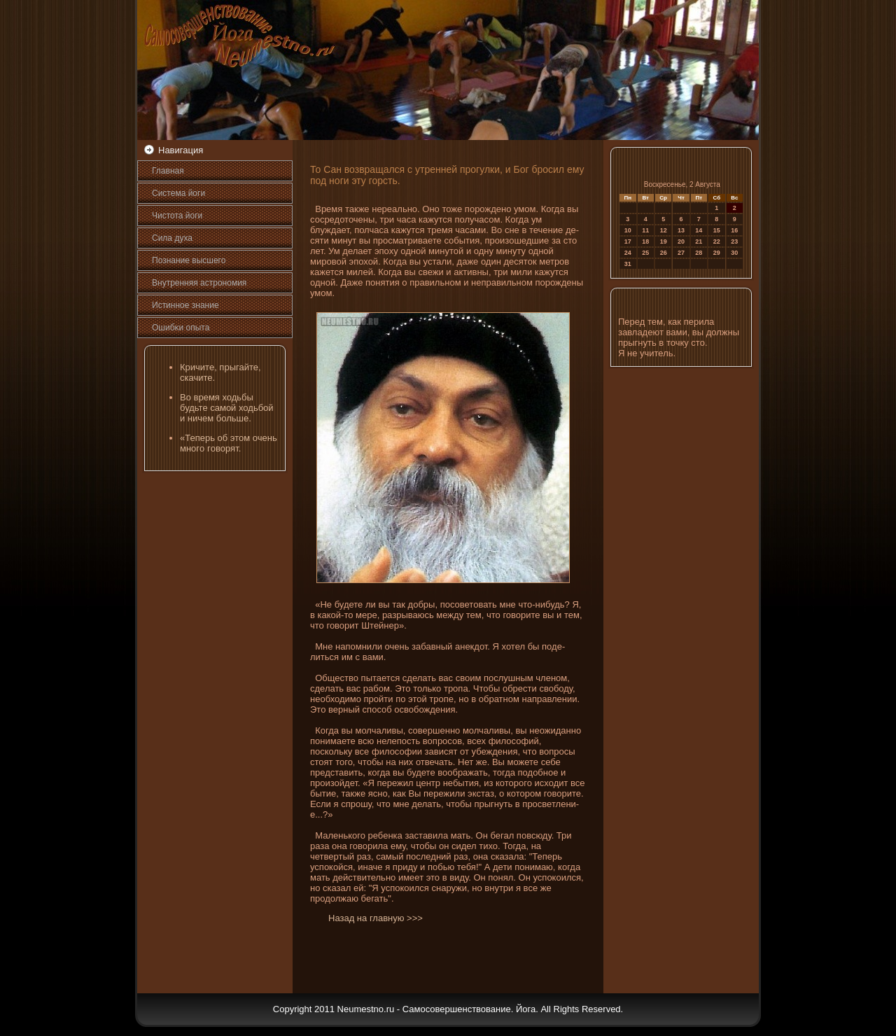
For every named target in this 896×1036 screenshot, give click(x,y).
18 (645, 241)
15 (716, 230)
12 (663, 230)
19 (663, 241)
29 (716, 252)
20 (681, 241)
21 (698, 241)
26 (663, 252)
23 (734, 241)
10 (627, 230)
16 (734, 230)
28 (698, 252)
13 (681, 230)
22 (716, 241)
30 (734, 252)
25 (645, 252)
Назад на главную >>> (375, 918)
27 (681, 252)
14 (698, 230)
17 (627, 241)
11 (645, 230)
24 (627, 252)
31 (627, 263)
